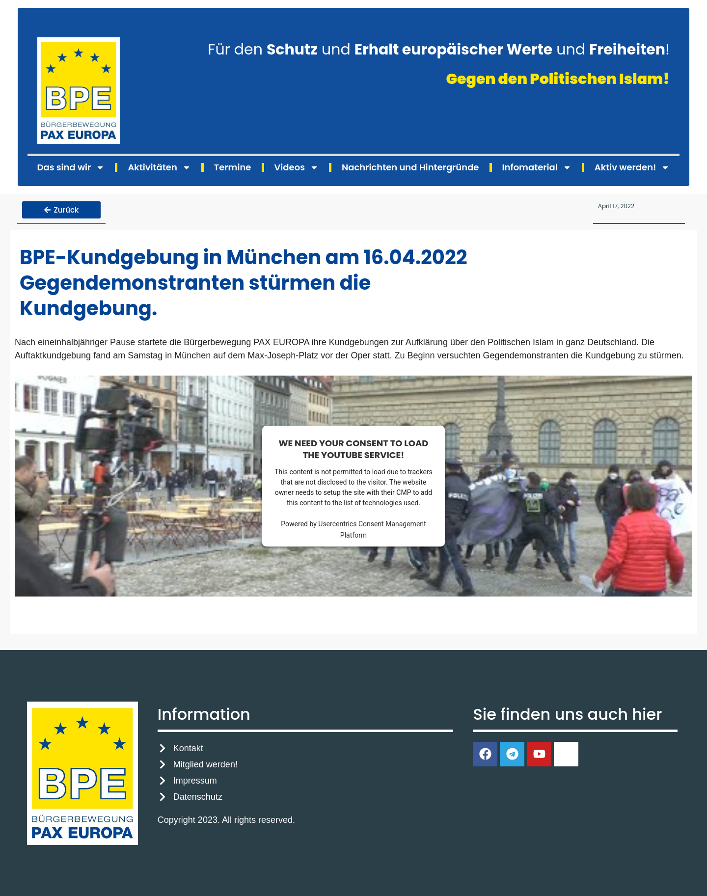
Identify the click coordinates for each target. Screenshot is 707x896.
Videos (296, 167)
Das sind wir (71, 167)
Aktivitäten (159, 167)
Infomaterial (536, 167)
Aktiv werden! (632, 167)
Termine (232, 167)
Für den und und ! (439, 49)
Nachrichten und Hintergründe (410, 167)
